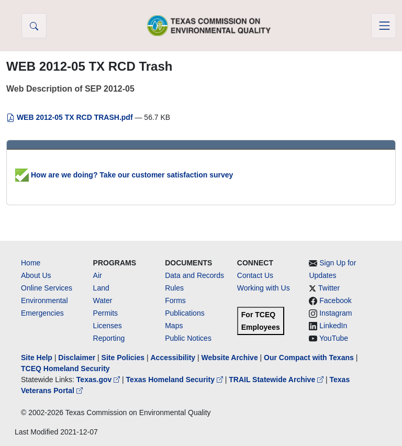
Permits (105, 313)
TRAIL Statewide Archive (277, 379)
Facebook (335, 300)
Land (101, 288)
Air (97, 275)
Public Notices (188, 338)
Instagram (335, 313)
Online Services (46, 288)
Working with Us (263, 288)
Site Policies (123, 357)
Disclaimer (76, 357)
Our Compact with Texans (309, 357)
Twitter (329, 288)
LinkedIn (333, 325)
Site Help (36, 357)
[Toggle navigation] (383, 25)
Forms (175, 300)
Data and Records (194, 275)
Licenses (107, 325)
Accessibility (173, 357)
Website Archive (230, 357)
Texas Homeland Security (175, 379)
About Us (36, 275)
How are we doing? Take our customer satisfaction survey (124, 175)
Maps (174, 325)
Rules (174, 288)
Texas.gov (99, 379)
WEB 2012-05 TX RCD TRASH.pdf (70, 117)
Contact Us (255, 275)
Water (103, 300)
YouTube (333, 338)
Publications (185, 313)
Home (30, 263)
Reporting (109, 338)
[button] (34, 25)
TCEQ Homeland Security (65, 368)
